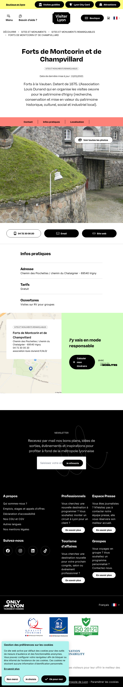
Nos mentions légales (16, 529)
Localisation (77, 121)
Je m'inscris (72, 463)
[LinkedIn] (32, 550)
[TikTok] (45, 550)
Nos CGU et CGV (13, 519)
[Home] (61, 18)
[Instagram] (20, 550)
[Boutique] (92, 18)
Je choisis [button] (31, 679)
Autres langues (12, 524)
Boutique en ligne (15, 4)
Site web (99, 233)
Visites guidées (49, 4)
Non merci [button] (12, 679)
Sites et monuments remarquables (73, 31)
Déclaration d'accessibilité (19, 513)
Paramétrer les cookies (105, 681)
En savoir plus (73, 530)
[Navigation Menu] (9, 18)
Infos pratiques (51, 121)
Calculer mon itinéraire (80, 362)
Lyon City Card (79, 4)
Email (61, 233)
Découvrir (9, 31)
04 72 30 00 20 (23, 233)
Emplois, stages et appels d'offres (24, 508)
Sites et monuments (33, 31)
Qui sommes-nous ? (15, 503)
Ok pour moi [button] (54, 679)
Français (109, 604)
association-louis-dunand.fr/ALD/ (30, 351)
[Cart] (109, 18)
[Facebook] (7, 550)
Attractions (107, 4)
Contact (28, 121)
